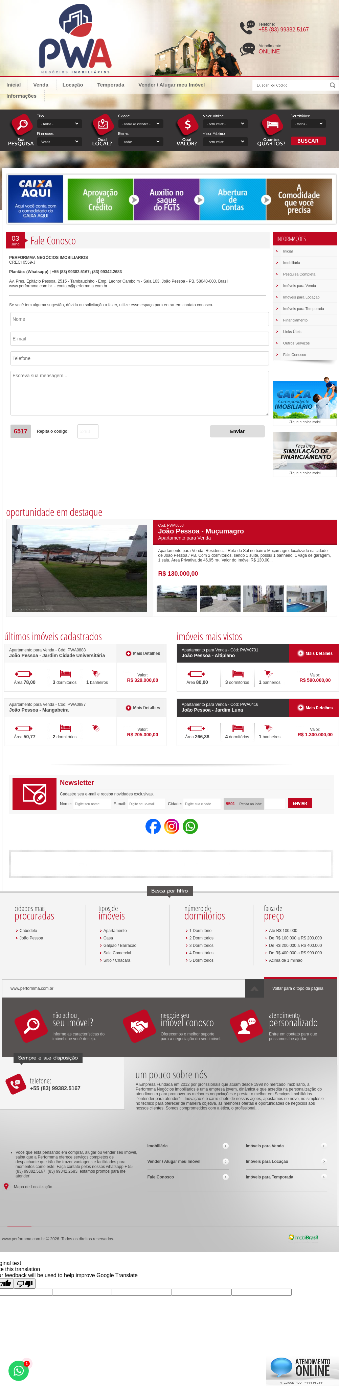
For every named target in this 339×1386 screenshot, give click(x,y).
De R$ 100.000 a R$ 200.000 (295, 938)
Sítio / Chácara (117, 960)
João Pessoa (31, 938)
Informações (24, 95)
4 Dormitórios (201, 953)
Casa (108, 938)
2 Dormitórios (201, 938)
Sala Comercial (117, 953)
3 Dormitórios (201, 945)
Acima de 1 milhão (285, 960)
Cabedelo (28, 930)
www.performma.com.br (30, 286)
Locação (76, 84)
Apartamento (115, 930)
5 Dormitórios (201, 960)
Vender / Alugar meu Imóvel (171, 85)
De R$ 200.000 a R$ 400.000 (295, 945)
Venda (44, 84)
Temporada (114, 84)
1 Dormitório (200, 930)
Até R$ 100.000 (283, 930)
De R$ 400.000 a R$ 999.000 (295, 953)
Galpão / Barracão (120, 945)
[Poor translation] (25, 1284)
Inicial (13, 85)
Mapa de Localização (33, 1187)
